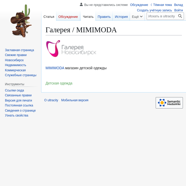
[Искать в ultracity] (165, 16)
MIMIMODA (55, 68)
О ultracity (51, 100)
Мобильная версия (74, 100)
